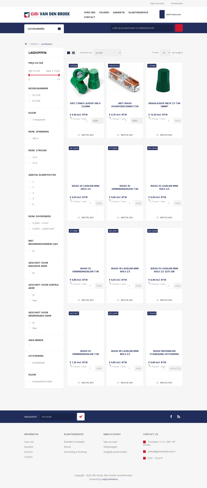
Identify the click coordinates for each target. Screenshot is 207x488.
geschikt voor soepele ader (43, 286)
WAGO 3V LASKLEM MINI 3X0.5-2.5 (164, 187)
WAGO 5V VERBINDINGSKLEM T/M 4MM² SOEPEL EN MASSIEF (85, 354)
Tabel (68, 52)
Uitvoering (36, 355)
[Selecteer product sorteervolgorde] (107, 52)
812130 (36, 95)
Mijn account (110, 441)
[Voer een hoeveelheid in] (88, 121)
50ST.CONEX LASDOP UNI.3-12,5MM (85, 105)
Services (28, 451)
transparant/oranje (42, 381)
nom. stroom (37, 150)
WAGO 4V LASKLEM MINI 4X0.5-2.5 (125, 270)
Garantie (28, 446)
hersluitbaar (39, 362)
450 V (35, 138)
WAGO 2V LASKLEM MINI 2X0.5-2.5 (85, 187)
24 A (35, 157)
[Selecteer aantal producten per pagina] (165, 52)
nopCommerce (110, 479)
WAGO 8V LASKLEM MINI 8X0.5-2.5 (125, 352)
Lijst (73, 52)
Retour (67, 446)
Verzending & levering (75, 451)
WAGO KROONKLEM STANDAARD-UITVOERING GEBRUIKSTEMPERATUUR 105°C (164, 355)
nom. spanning (38, 131)
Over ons (29, 441)
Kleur (32, 374)
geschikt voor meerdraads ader (39, 314)
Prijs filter (35, 62)
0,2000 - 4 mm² (41, 223)
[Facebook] (171, 416)
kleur (32, 112)
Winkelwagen (110, 446)
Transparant (39, 119)
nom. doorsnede (39, 216)
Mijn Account (157, 3)
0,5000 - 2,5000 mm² (43, 228)
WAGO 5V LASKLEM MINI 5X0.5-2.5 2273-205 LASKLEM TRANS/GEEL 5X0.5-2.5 (164, 273)
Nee (35, 300)
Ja (33, 250)
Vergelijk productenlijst (115, 451)
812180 (36, 100)
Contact (28, 456)
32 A (35, 162)
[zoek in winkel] (142, 27)
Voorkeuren (177, 3)
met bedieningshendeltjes (43, 242)
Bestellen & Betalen (74, 441)
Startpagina (25, 43)
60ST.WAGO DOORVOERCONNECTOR (124, 105)
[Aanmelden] (57, 416)
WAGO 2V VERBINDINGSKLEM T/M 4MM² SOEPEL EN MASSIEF (125, 188)
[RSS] (178, 416)
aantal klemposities (42, 174)
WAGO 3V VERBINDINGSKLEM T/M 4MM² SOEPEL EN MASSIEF (85, 271)
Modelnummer (38, 88)
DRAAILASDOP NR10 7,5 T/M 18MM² (164, 105)
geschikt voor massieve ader (38, 264)
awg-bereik (35, 340)
